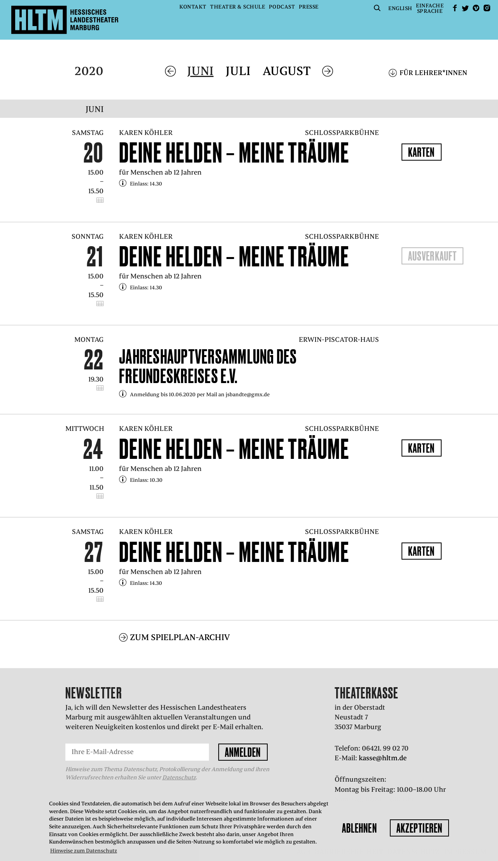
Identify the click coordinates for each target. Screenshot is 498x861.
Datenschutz (179, 777)
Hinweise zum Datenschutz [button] (83, 850)
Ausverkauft (432, 256)
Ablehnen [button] (359, 828)
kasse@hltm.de (383, 758)
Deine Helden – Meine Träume (234, 152)
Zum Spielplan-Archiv (180, 637)
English (400, 8)
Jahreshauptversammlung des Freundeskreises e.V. (208, 366)
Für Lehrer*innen (433, 72)
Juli (238, 71)
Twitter (465, 8)
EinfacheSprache (430, 8)
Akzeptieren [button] (419, 828)
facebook (454, 8)
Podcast (282, 7)
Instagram (486, 8)
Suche (377, 8)
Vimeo (476, 8)
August (287, 71)
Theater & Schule (237, 7)
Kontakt (193, 7)
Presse (309, 7)
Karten (421, 152)
